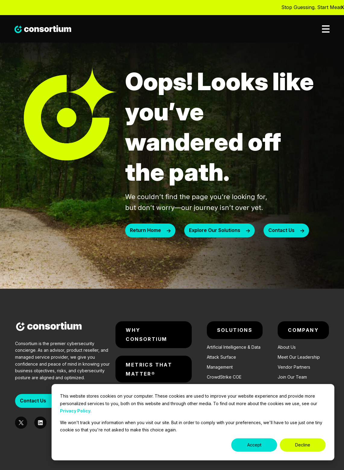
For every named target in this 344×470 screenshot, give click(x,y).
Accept (254, 444)
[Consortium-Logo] (49, 327)
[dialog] (193, 422)
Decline (302, 444)
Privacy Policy (75, 410)
